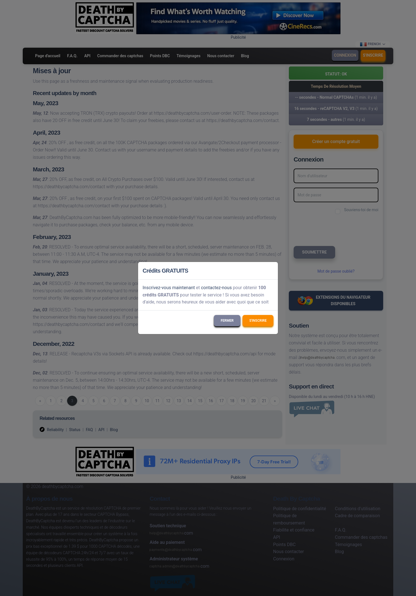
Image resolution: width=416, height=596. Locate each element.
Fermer (227, 321)
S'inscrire (258, 321)
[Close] (271, 270)
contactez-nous (216, 287)
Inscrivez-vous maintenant (169, 287)
